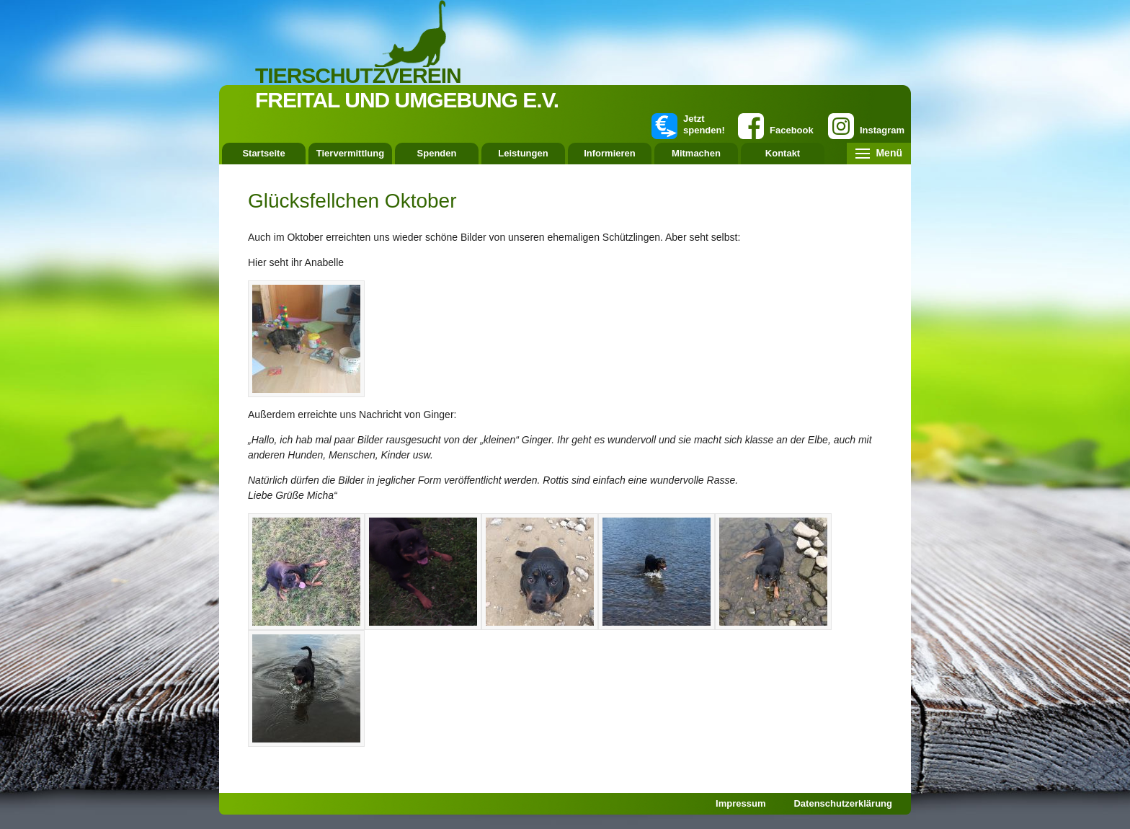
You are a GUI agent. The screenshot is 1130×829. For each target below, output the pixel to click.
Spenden (437, 153)
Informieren (610, 153)
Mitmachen (696, 153)
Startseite (263, 153)
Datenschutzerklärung (842, 803)
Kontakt (782, 153)
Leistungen (523, 153)
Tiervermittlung (350, 153)
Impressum (740, 803)
